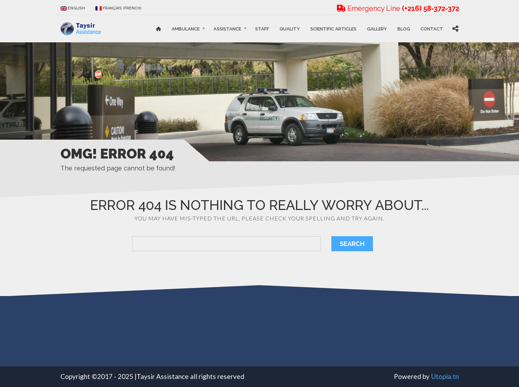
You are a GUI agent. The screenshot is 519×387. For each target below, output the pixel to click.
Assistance (227, 28)
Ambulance (186, 28)
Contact (431, 28)
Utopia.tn (445, 376)
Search (352, 243)
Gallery (377, 28)
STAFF (262, 28)
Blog (403, 28)
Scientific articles (333, 28)
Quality (290, 28)
